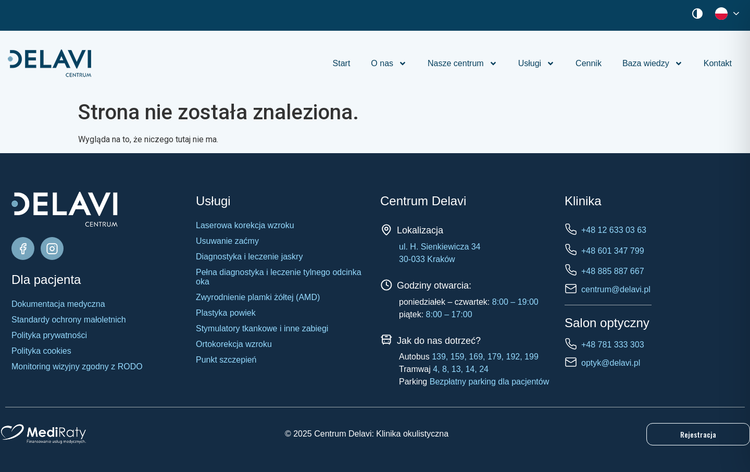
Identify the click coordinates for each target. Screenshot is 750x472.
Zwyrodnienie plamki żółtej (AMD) (258, 297)
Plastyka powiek (226, 312)
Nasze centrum (462, 63)
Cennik (589, 63)
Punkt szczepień (226, 359)
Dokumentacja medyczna (58, 304)
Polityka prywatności (49, 335)
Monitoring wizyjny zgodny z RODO (77, 366)
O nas (389, 63)
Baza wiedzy (652, 63)
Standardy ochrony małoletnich (68, 319)
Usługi (536, 63)
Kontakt (718, 63)
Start (342, 63)
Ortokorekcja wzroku (234, 344)
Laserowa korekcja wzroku (245, 225)
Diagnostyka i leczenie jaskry (249, 256)
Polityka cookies (41, 350)
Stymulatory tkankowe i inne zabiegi (262, 328)
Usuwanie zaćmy (227, 241)
